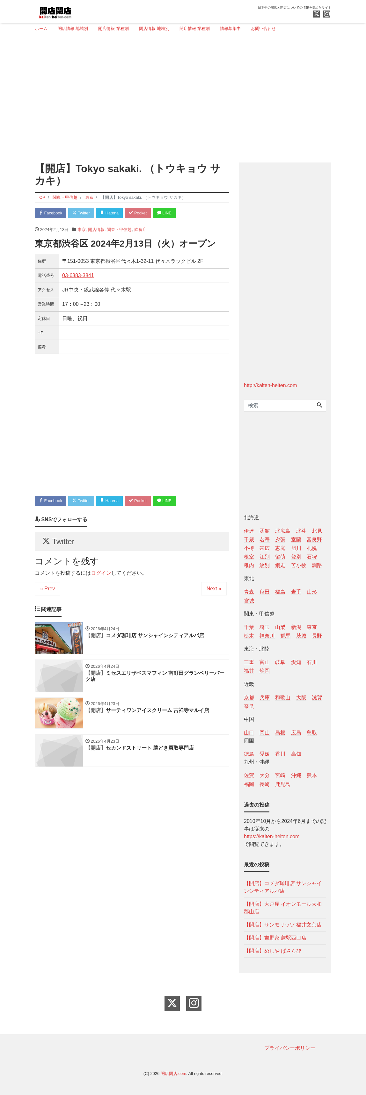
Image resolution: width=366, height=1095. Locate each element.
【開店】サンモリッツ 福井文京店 (283, 924)
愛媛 (265, 754)
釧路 (317, 565)
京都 (249, 697)
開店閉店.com (173, 1073)
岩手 (296, 591)
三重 (249, 662)
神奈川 (267, 635)
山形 (312, 591)
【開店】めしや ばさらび (272, 951)
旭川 (296, 548)
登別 (296, 556)
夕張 (280, 539)
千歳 (249, 539)
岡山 (265, 732)
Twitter (81, 213)
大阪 (301, 697)
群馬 (285, 635)
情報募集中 (230, 28)
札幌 (312, 548)
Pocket (139, 213)
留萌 (280, 556)
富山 (265, 662)
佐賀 (249, 775)
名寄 (265, 539)
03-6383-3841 (78, 275)
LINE (165, 213)
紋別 (265, 565)
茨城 (301, 635)
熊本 (312, 775)
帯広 (265, 548)
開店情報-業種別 (113, 28)
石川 (312, 662)
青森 (249, 591)
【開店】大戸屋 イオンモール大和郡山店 (283, 907)
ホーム (41, 28)
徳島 (249, 754)
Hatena (110, 213)
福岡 (249, 784)
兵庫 (265, 697)
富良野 (314, 539)
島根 (280, 732)
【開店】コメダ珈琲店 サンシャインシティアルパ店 (283, 887)
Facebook (50, 213)
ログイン (101, 573)
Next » (214, 589)
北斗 (301, 531)
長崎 (265, 784)
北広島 (282, 531)
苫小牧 (298, 565)
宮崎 (280, 775)
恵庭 (280, 548)
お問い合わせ (263, 28)
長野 (317, 635)
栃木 (249, 635)
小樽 (249, 548)
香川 (280, 754)
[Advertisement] (180, 94)
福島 (280, 591)
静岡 (265, 671)
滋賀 (317, 697)
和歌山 (282, 697)
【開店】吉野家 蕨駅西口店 (275, 937)
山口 (249, 732)
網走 (280, 565)
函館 (265, 531)
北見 (317, 531)
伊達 (249, 531)
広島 (296, 732)
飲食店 (140, 229)
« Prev (47, 589)
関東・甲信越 (119, 229)
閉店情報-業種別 (194, 28)
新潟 (296, 627)
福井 (249, 671)
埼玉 (265, 627)
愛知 (296, 662)
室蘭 (296, 539)
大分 (265, 775)
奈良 (249, 706)
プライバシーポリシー (289, 1048)
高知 (296, 754)
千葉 (249, 627)
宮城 (249, 600)
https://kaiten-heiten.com (271, 836)
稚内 (249, 565)
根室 (249, 556)
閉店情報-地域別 (154, 28)
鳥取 (312, 732)
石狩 (312, 556)
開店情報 (96, 229)
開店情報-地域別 (73, 28)
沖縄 (296, 775)
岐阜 (280, 662)
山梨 (280, 627)
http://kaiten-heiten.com (270, 385)
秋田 (265, 591)
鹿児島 (282, 784)
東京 (81, 229)
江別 (265, 556)
